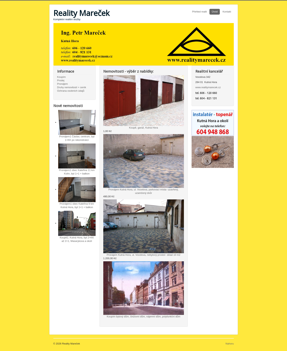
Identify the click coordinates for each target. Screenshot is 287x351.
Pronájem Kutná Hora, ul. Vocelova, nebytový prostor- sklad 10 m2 (143, 254)
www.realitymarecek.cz (208, 87)
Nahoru (230, 343)
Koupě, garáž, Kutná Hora (143, 127)
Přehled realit (199, 11)
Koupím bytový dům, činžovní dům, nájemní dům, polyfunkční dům (143, 316)
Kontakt (226, 11)
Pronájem (62, 83)
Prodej (61, 80)
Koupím (61, 77)
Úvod (215, 11)
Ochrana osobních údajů (70, 90)
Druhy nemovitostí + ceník (71, 87)
